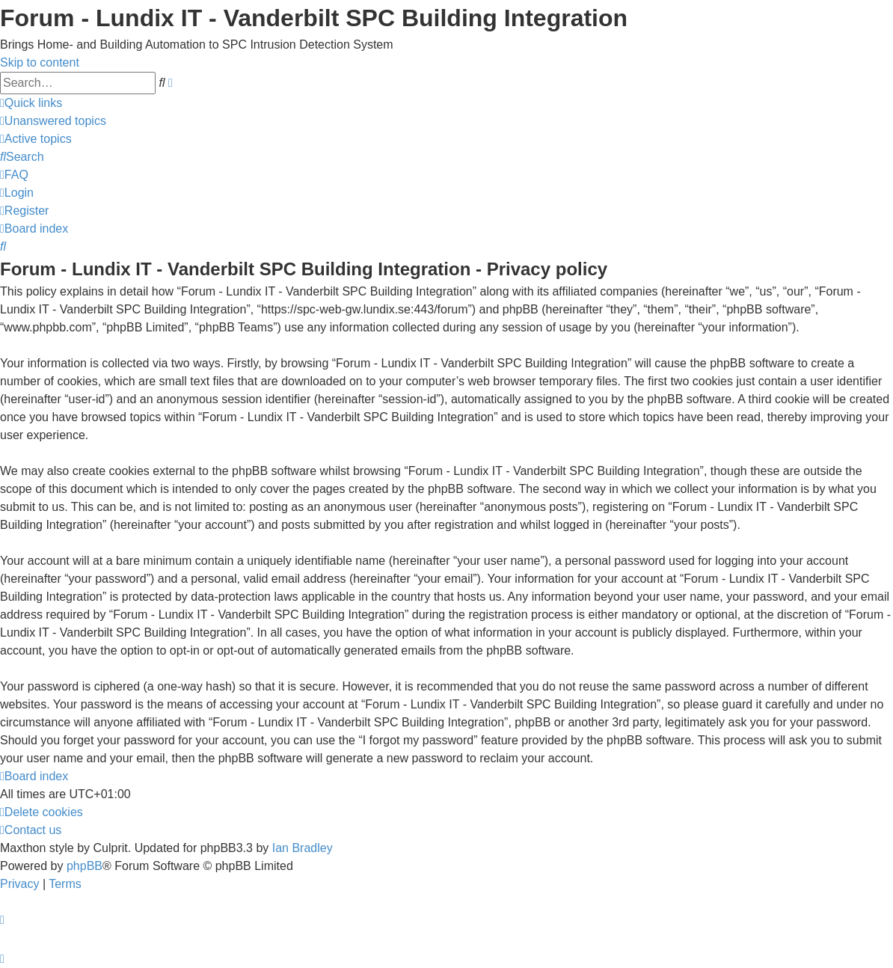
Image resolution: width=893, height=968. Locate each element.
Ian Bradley (302, 848)
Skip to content (39, 62)
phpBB (84, 866)
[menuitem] (53, 120)
